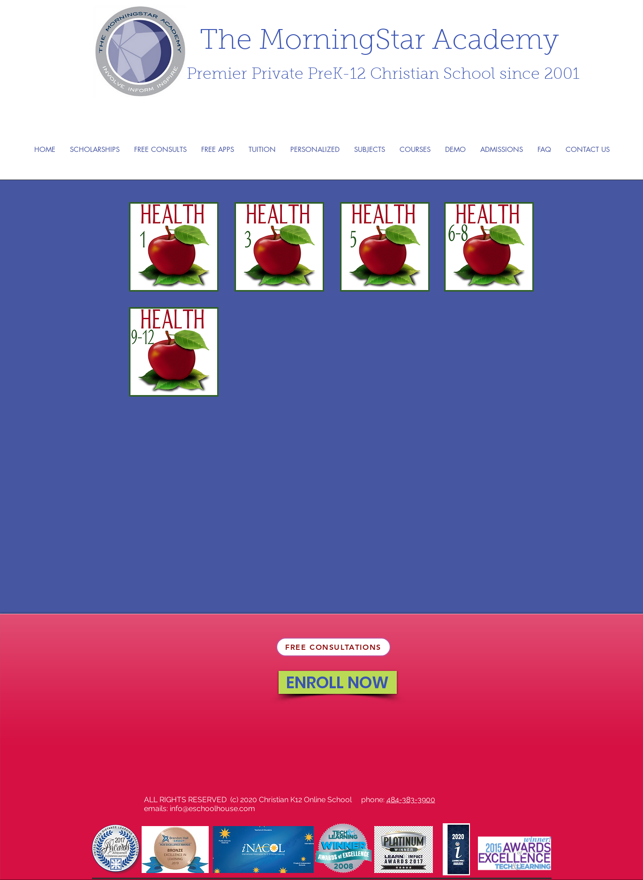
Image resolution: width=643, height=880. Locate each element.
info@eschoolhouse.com (212, 808)
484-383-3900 (410, 799)
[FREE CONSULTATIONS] (333, 647)
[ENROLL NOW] (338, 682)
